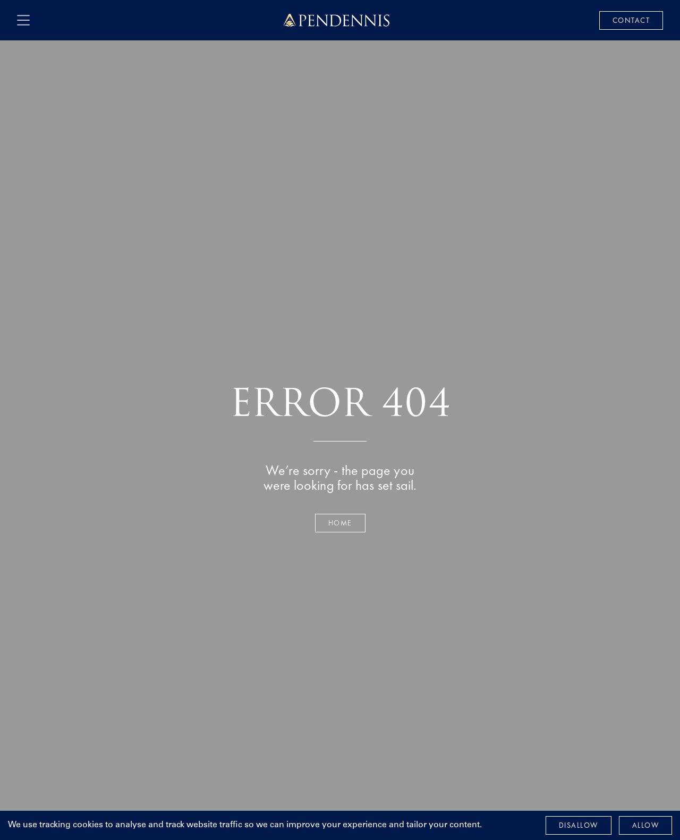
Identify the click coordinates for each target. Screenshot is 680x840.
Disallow (578, 825)
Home (340, 523)
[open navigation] (23, 20)
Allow (645, 825)
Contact (631, 20)
